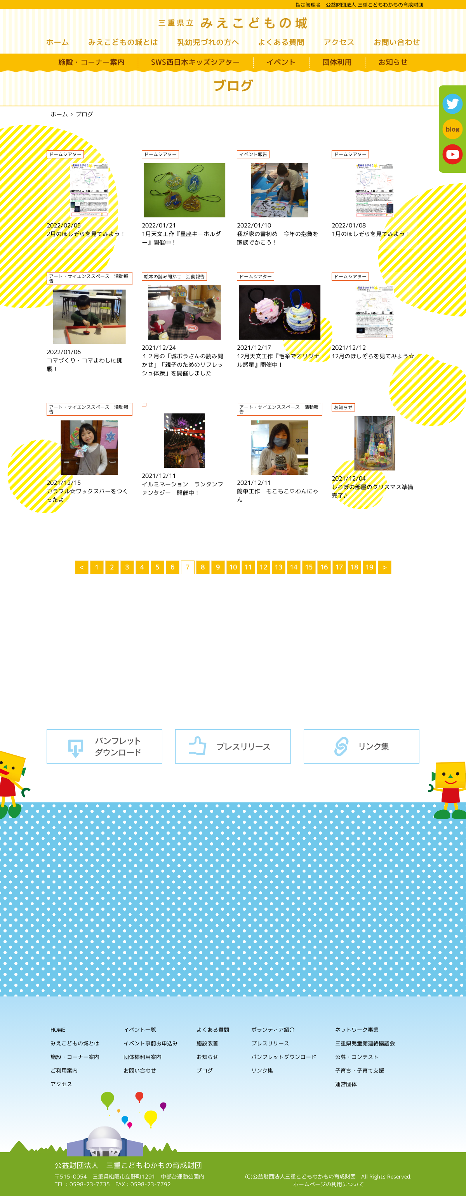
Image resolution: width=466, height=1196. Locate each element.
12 (263, 567)
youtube (452, 154)
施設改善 (207, 1043)
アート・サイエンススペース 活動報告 (88, 278)
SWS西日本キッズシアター (195, 62)
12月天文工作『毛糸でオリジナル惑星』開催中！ (278, 360)
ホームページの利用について (328, 1184)
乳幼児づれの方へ (208, 41)
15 (309, 567)
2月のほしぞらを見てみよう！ (86, 234)
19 (369, 567)
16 (324, 567)
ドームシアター (65, 154)
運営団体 (346, 1084)
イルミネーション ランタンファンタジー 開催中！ (182, 488)
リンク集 (361, 746)
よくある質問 (281, 41)
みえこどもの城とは (123, 41)
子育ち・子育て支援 (359, 1070)
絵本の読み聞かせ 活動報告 (174, 276)
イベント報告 (253, 154)
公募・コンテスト (357, 1057)
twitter (452, 104)
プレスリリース (233, 746)
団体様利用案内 (142, 1057)
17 (339, 567)
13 (278, 567)
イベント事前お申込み (150, 1043)
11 (248, 567)
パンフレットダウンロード (104, 746)
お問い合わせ (397, 41)
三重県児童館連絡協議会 (365, 1043)
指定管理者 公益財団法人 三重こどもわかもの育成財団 (359, 4)
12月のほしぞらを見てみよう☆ (373, 356)
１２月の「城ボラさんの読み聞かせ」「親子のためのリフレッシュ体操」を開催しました (182, 364)
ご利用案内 (64, 1070)
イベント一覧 (139, 1029)
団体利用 (337, 62)
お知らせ (393, 62)
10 (233, 567)
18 (354, 567)
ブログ (204, 1070)
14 (293, 567)
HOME (57, 1029)
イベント (281, 62)
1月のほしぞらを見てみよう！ (371, 234)
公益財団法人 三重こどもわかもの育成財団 (128, 1165)
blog (452, 129)
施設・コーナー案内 (91, 62)
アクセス (339, 41)
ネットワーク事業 (357, 1030)
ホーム (57, 41)
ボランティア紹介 (273, 1030)
